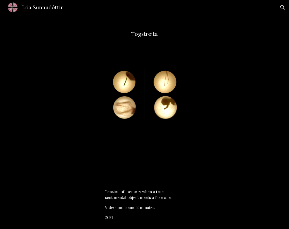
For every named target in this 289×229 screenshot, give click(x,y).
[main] (144, 31)
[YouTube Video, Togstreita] (144, 150)
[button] (282, 7)
